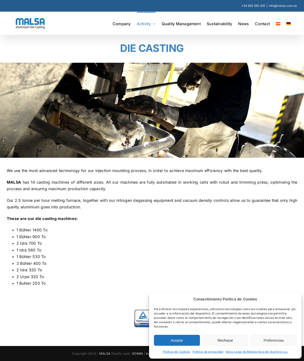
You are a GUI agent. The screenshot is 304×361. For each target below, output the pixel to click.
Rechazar (225, 340)
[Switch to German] (288, 23)
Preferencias (274, 340)
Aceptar (177, 340)
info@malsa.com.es (283, 6)
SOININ (137, 353)
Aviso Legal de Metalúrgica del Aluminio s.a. (257, 351)
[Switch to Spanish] (278, 23)
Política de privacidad (207, 351)
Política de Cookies (176, 351)
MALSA (104, 353)
